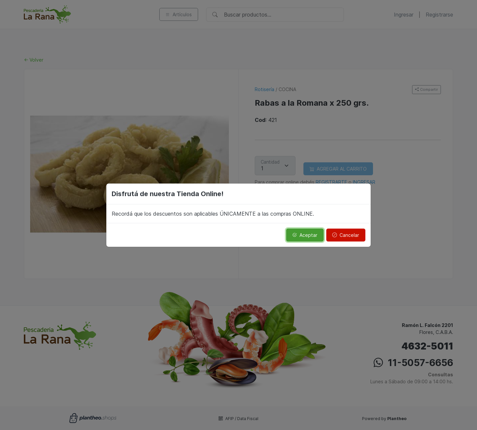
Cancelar (345, 235)
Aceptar (304, 235)
